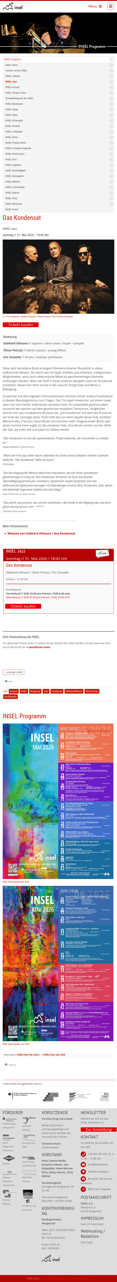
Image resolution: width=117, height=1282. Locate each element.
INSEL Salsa (11, 115)
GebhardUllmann (74, 691)
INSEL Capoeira (13, 165)
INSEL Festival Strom (15, 143)
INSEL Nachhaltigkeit (15, 170)
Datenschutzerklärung (79, 1278)
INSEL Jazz (11, 81)
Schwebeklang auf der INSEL (19, 98)
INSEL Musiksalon (14, 104)
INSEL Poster (11, 209)
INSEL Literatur (12, 76)
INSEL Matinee (12, 181)
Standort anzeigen (98, 1171)
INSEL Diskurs (12, 193)
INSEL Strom (11, 137)
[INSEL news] (13, 6)
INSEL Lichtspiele (13, 131)
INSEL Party (11, 198)
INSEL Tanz (11, 159)
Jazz (46, 691)
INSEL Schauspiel (14, 120)
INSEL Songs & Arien (15, 93)
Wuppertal (35, 691)
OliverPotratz (92, 691)
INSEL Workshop (13, 204)
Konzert (14, 691)
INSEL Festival (12, 126)
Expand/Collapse (111, 59)
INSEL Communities (15, 187)
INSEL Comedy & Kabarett (18, 148)
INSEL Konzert (12, 87)
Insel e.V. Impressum (92, 1224)
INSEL (24, 691)
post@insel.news (97, 1164)
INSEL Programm (12, 59)
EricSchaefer (10, 696)
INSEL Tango (11, 109)
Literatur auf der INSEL (16, 70)
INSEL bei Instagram (99, 1189)
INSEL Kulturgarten (14, 176)
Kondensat (57, 691)
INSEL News (11, 65)
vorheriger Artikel (14, 672)
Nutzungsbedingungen (53, 1278)
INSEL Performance (14, 154)
